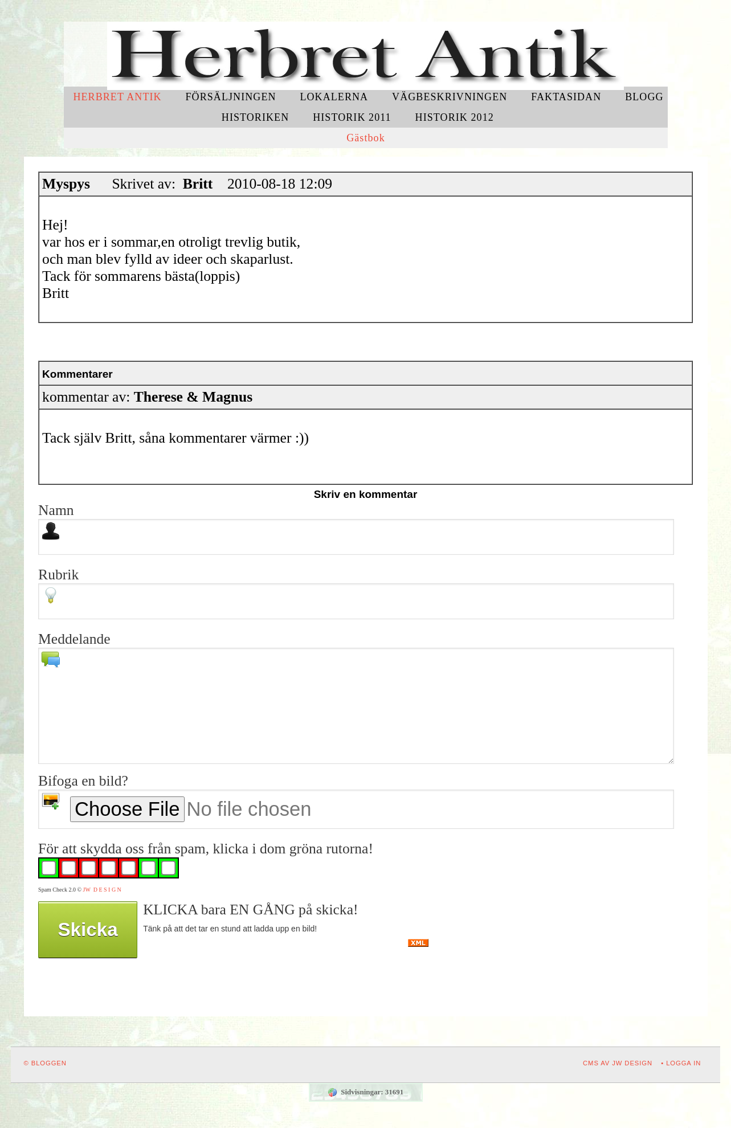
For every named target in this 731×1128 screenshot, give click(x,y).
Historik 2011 (352, 117)
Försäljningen (231, 97)
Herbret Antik (117, 97)
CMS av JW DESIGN (617, 1063)
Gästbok (365, 138)
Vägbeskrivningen (449, 97)
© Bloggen (45, 1063)
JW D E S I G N (102, 889)
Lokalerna (334, 97)
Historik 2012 (454, 117)
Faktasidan (566, 97)
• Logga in (681, 1063)
